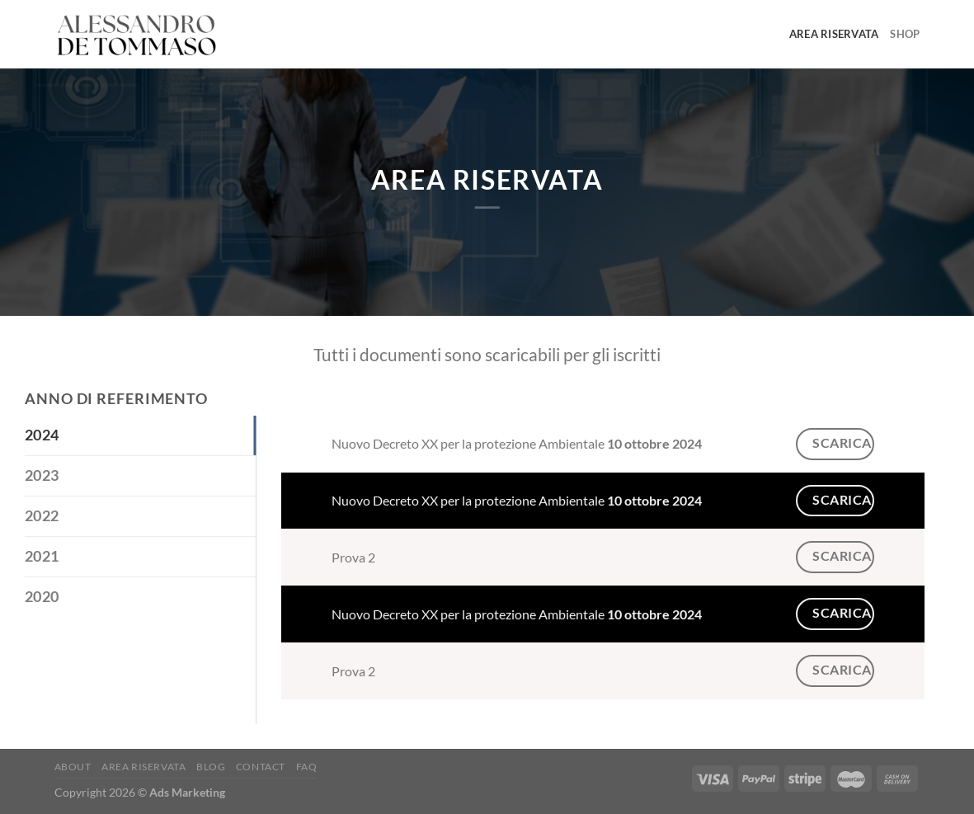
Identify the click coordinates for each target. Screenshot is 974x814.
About (73, 766)
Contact (260, 766)
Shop (905, 33)
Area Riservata (834, 33)
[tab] (140, 435)
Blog (210, 766)
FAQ (307, 766)
